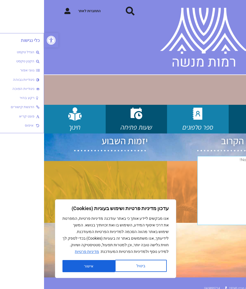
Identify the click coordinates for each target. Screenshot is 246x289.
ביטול (96, 266)
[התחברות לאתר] (23, 11)
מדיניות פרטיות (43, 252)
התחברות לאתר (45, 11)
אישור (44, 266)
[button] (7, 40)
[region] (71, 239)
